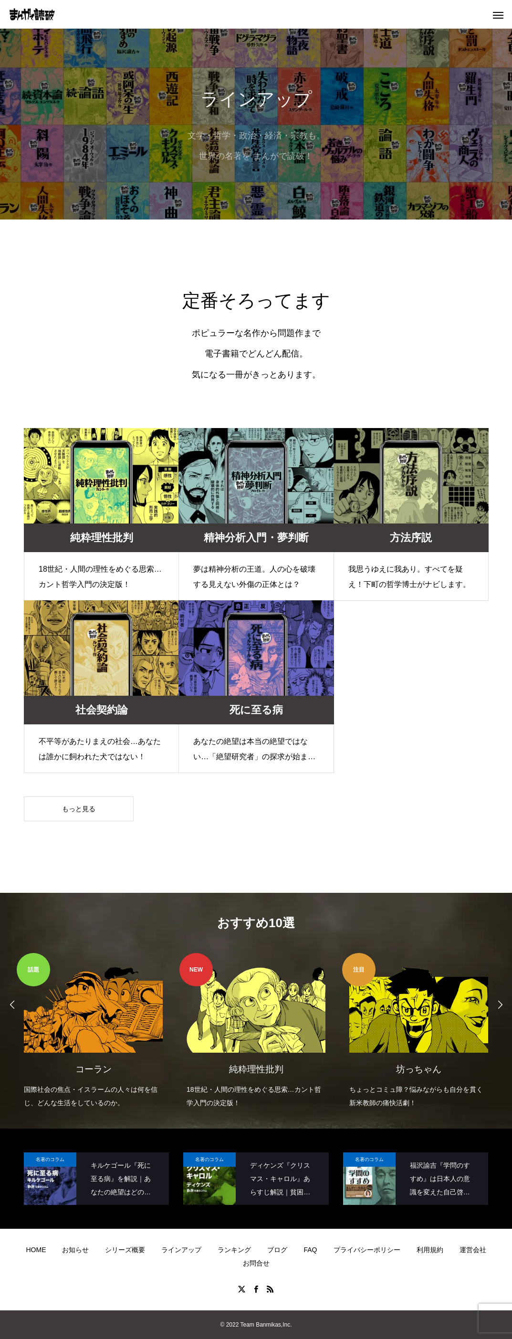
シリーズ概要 (125, 1250)
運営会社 (473, 1250)
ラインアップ (181, 1250)
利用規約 (430, 1250)
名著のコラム (50, 1159)
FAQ (310, 1250)
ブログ (277, 1250)
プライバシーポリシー (367, 1250)
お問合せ (256, 1263)
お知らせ (75, 1250)
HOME (36, 1250)
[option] (93, 1031)
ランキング (234, 1250)
